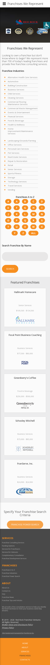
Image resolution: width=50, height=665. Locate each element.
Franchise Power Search (25, 531)
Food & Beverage (16, 120)
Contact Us (6, 591)
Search (10, 268)
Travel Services (15, 185)
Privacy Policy (8, 627)
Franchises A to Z (8, 570)
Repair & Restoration (17, 161)
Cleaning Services (16, 97)
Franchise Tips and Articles (12, 600)
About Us (5, 588)
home (25, 643)
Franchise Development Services (14, 558)
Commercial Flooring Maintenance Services (18, 103)
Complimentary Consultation (13, 555)
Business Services (16, 89)
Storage (11, 177)
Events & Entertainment (19, 112)
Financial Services (15, 116)
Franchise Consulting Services (13, 543)
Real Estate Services (17, 157)
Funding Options (8, 546)
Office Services (15, 144)
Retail (10, 165)
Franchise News (8, 597)
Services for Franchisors (11, 549)
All (33, 233)
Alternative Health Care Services (22, 77)
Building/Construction (17, 85)
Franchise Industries (9, 573)
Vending (11, 189)
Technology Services (17, 181)
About (25, 647)
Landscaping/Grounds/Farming (22, 140)
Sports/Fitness (14, 173)
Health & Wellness (16, 124)
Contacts (25, 659)
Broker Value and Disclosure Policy (17, 624)
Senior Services (15, 169)
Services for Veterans (10, 552)
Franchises (25, 655)
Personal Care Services (18, 148)
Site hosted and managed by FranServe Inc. (18, 633)
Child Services (14, 93)
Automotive (13, 81)
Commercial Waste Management (23, 108)
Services (25, 651)
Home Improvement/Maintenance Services (20, 131)
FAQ (3, 594)
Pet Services (13, 153)
